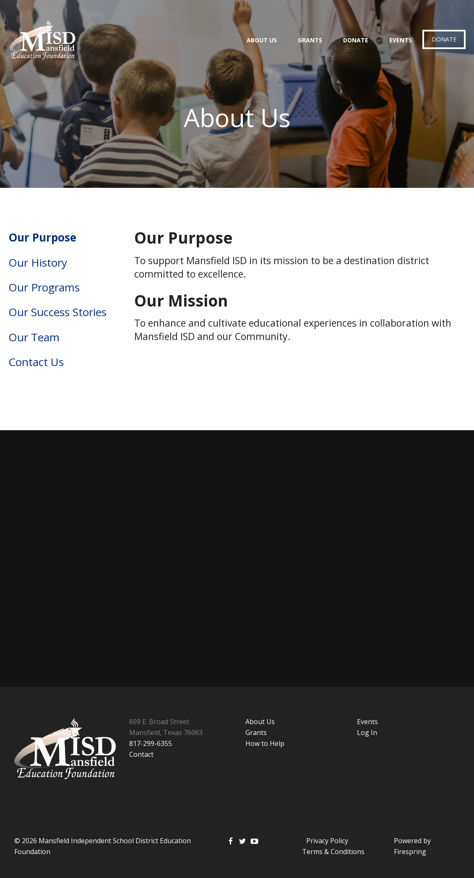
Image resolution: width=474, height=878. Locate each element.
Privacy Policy (327, 840)
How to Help (264, 743)
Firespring (410, 851)
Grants (310, 40)
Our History (37, 262)
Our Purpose (42, 237)
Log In (367, 732)
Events (400, 40)
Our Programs (44, 287)
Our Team (34, 337)
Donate (355, 40)
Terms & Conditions (333, 851)
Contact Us (36, 361)
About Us (262, 40)
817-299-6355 (150, 743)
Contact (141, 754)
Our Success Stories (57, 312)
